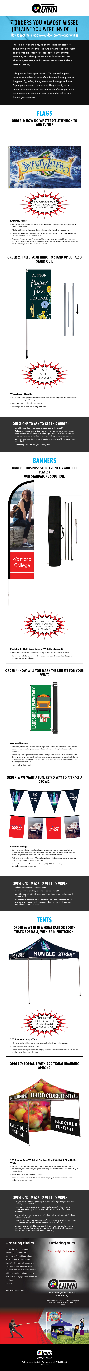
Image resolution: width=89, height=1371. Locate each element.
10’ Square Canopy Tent (23, 1039)
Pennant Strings (19, 846)
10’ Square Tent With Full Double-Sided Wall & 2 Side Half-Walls (43, 1161)
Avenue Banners (19, 743)
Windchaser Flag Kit (21, 393)
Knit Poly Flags (18, 220)
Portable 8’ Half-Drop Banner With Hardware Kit (37, 649)
